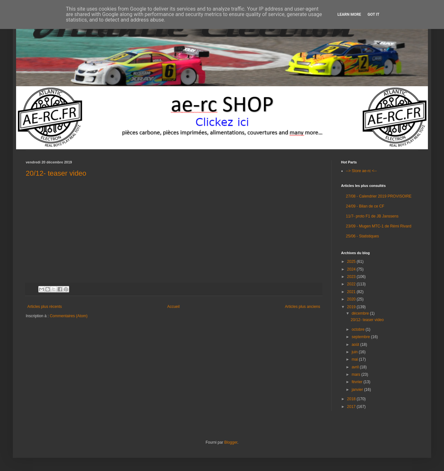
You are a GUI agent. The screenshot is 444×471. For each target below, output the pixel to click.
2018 (352, 399)
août (356, 344)
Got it (373, 14)
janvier (358, 389)
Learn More (349, 14)
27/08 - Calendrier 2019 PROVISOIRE (379, 196)
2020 (352, 299)
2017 (352, 406)
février (358, 382)
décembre (361, 313)
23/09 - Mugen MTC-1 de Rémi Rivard (378, 226)
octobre (358, 329)
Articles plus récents (44, 306)
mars (356, 374)
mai (355, 359)
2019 (352, 307)
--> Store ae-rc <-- (361, 171)
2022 (352, 284)
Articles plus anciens (302, 306)
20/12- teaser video (56, 173)
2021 (352, 292)
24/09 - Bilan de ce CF (365, 206)
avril (356, 367)
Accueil (173, 306)
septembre (361, 337)
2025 (352, 261)
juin (355, 352)
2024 (352, 269)
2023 (352, 276)
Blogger (230, 442)
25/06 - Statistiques (362, 236)
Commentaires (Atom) (69, 316)
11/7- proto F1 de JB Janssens (372, 216)
